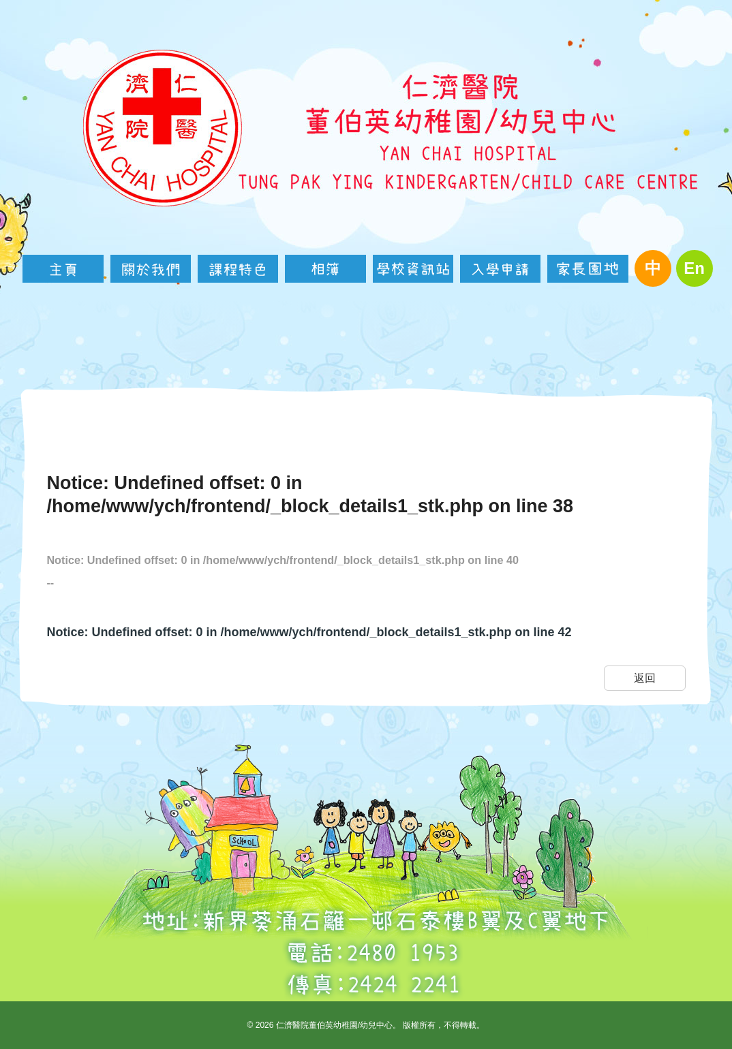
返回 (645, 678)
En (694, 268)
